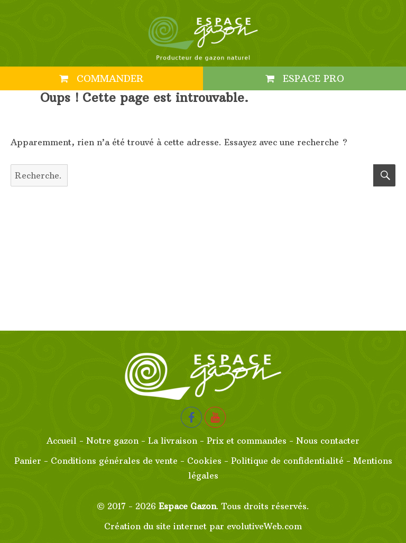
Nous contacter (327, 440)
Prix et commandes (247, 440)
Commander (101, 78)
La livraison (172, 440)
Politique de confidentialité (287, 460)
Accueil (62, 440)
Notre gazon (112, 440)
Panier (27, 460)
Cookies (204, 460)
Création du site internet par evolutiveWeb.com (203, 526)
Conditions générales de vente (114, 460)
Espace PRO (304, 78)
